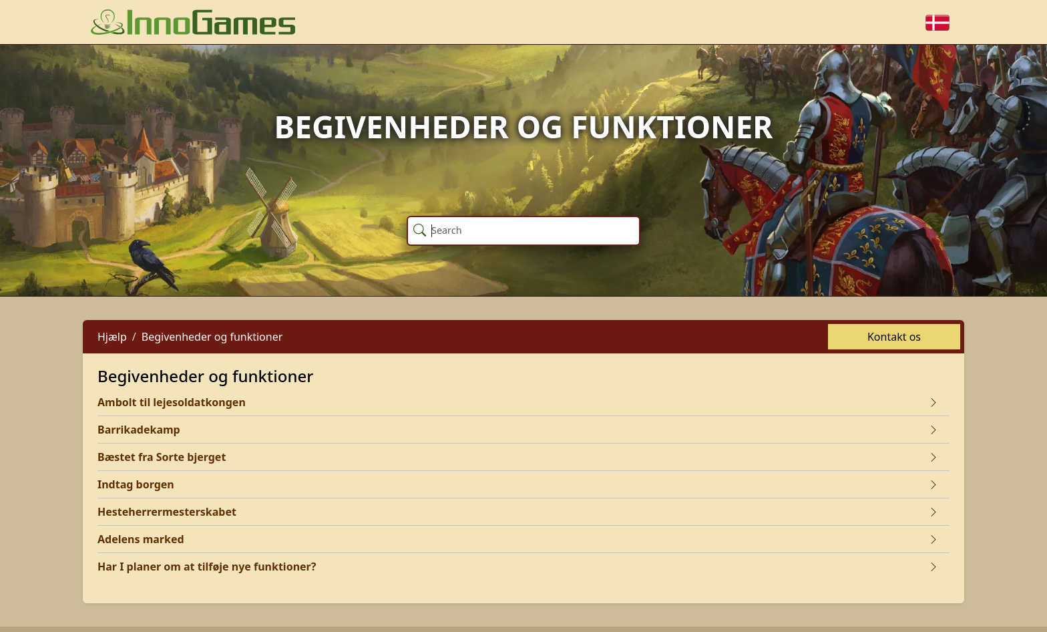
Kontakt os (894, 336)
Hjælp (112, 336)
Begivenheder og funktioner (212, 336)
